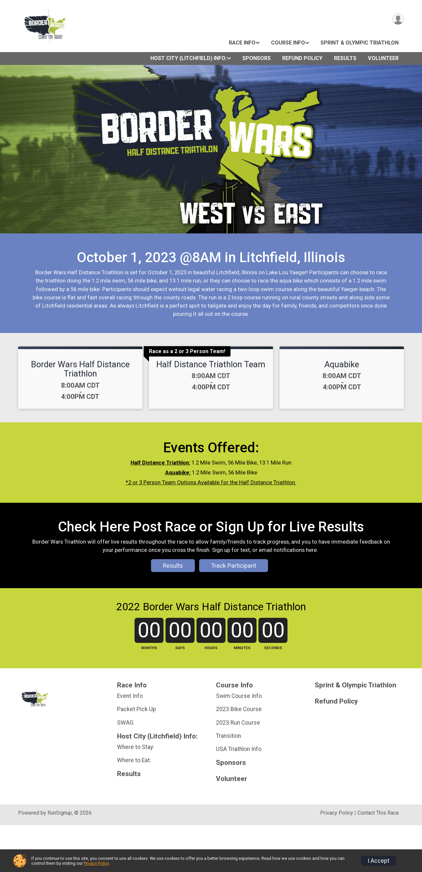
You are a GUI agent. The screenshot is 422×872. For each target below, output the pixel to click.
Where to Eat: (134, 807)
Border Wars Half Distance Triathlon (80, 368)
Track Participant (233, 589)
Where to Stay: (135, 794)
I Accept (378, 860)
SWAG (125, 769)
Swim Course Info (239, 742)
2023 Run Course (238, 769)
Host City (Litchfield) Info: (188, 58)
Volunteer (383, 58)
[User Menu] (398, 19)
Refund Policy (302, 58)
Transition (228, 782)
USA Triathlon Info (238, 796)
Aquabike (341, 364)
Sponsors (256, 58)
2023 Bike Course (239, 756)
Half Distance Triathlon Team (210, 364)
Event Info (130, 742)
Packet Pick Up (136, 756)
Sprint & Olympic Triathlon (359, 43)
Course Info (288, 43)
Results (345, 58)
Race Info (242, 43)
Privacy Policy (96, 863)
